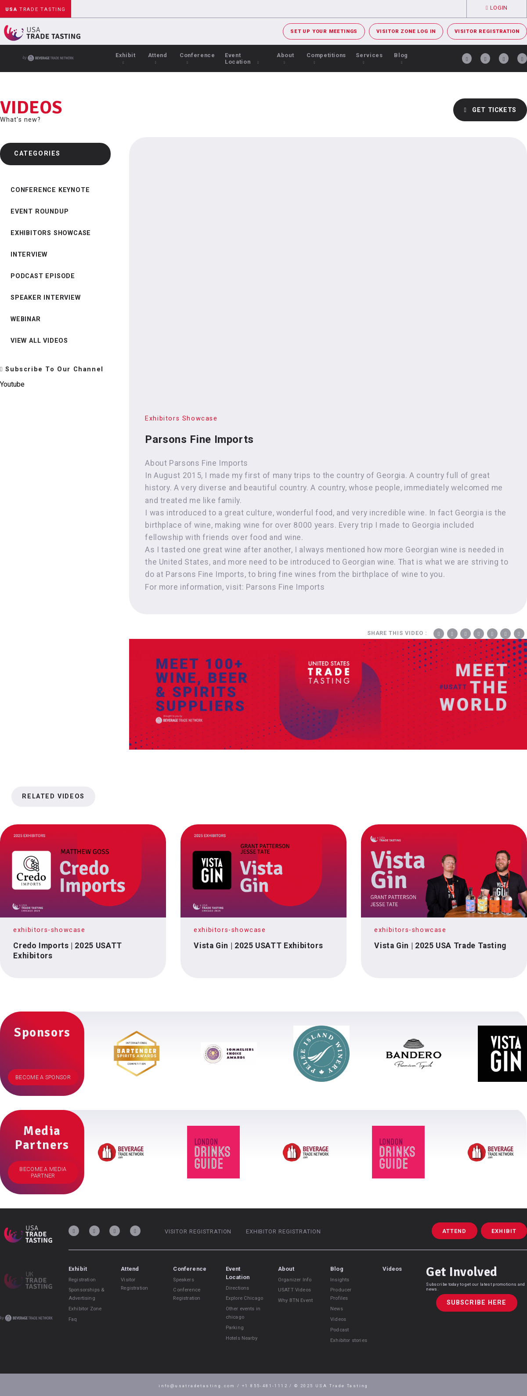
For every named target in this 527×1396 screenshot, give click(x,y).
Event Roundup (40, 211)
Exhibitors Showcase (51, 233)
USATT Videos (294, 1290)
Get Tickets (490, 110)
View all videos (39, 340)
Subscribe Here (477, 1303)
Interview (29, 254)
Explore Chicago (244, 1298)
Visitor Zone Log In (406, 31)
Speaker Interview (46, 297)
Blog (401, 58)
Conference (197, 58)
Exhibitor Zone (85, 1309)
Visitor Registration (487, 31)
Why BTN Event (295, 1300)
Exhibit (125, 58)
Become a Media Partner (42, 1172)
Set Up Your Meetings (323, 31)
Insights (339, 1280)
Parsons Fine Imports (285, 587)
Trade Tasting (35, 9)
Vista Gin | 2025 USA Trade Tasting (440, 945)
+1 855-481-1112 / (268, 1385)
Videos (338, 1319)
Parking (235, 1328)
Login (497, 7)
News (336, 1309)
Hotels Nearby (241, 1338)
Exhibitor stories (348, 1340)
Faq (73, 1319)
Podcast (339, 1330)
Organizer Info (294, 1280)
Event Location (242, 58)
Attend (157, 58)
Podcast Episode (43, 276)
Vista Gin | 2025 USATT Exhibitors (258, 945)
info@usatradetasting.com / (200, 1385)
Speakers (183, 1280)
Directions (237, 1288)
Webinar (26, 319)
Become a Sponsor (43, 1077)
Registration (82, 1280)
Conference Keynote (50, 190)
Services (369, 58)
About (285, 58)
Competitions (326, 58)
